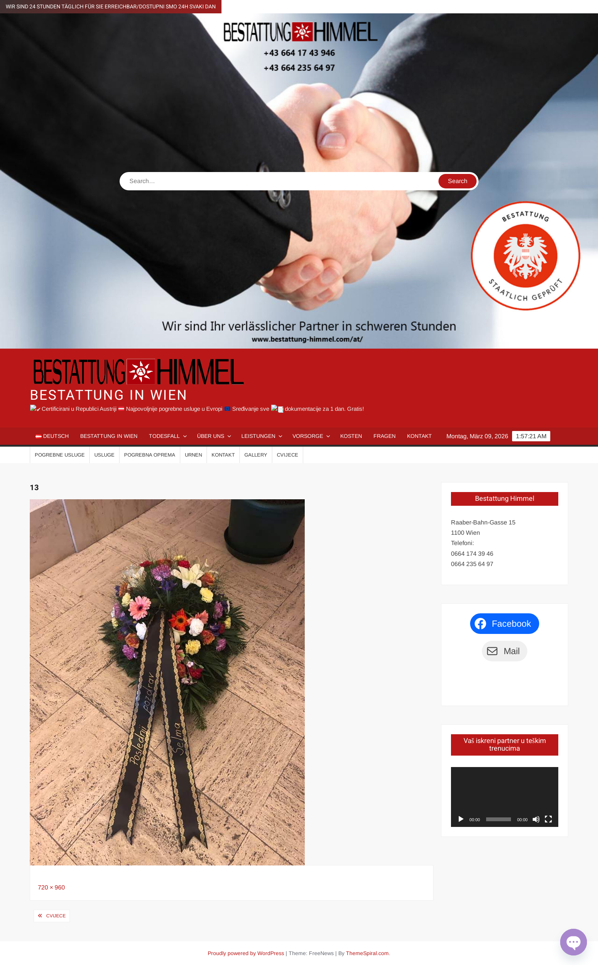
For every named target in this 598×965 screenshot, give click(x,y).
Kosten (351, 436)
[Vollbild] (548, 819)
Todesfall (164, 436)
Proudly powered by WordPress (246, 952)
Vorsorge (308, 436)
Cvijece (287, 454)
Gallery (255, 454)
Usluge (104, 454)
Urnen (193, 454)
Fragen (384, 436)
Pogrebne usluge (60, 454)
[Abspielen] (461, 819)
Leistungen (258, 436)
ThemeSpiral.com (367, 952)
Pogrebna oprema (149, 454)
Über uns (210, 436)
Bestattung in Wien (109, 395)
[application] (504, 796)
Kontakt (419, 436)
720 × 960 (51, 887)
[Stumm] (536, 819)
